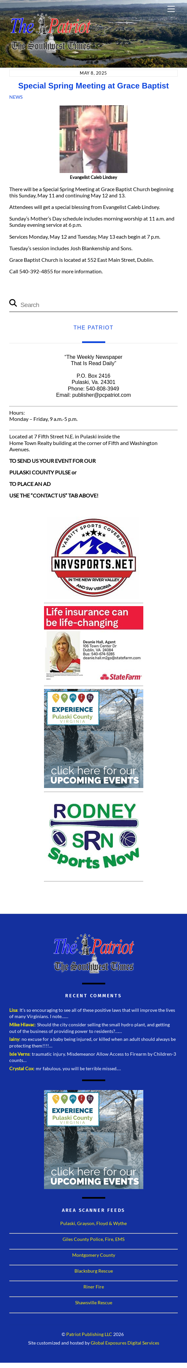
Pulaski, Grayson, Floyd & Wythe (93, 1223)
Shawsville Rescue (93, 1302)
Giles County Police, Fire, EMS (93, 1239)
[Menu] (171, 9)
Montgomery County (93, 1255)
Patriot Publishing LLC (89, 1334)
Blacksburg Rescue (93, 1271)
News (16, 97)
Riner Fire (93, 1286)
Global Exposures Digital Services (125, 1343)
